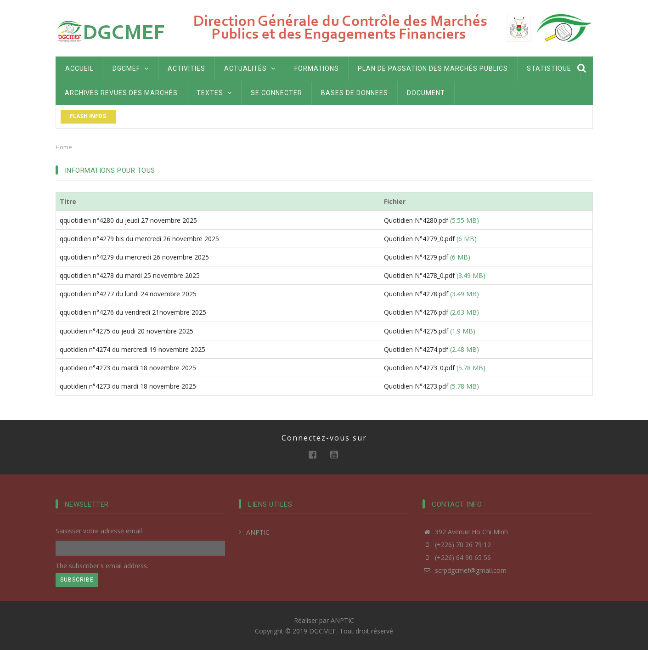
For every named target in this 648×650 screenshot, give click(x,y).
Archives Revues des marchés (121, 92)
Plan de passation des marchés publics (433, 68)
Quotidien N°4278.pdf (416, 293)
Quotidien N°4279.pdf (416, 257)
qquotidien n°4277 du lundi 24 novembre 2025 (128, 293)
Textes (214, 92)
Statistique (549, 68)
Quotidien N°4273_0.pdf (419, 367)
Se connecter (276, 92)
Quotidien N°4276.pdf (416, 312)
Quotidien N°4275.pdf (416, 331)
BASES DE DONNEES (354, 92)
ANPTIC (258, 532)
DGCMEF (131, 68)
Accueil (79, 68)
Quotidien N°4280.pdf (416, 220)
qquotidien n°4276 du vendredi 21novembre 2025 (133, 312)
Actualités (250, 68)
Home (64, 147)
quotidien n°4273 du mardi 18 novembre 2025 (128, 367)
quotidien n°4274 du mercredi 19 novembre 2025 (132, 349)
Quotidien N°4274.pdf (416, 349)
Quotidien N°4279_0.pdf (419, 238)
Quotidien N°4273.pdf (416, 386)
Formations (316, 68)
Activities (186, 68)
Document (426, 92)
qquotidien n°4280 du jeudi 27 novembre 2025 (128, 220)
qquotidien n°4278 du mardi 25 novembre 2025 (130, 275)
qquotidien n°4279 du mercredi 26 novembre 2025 (134, 257)
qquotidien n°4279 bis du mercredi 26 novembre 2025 (139, 238)
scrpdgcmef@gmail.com (465, 570)
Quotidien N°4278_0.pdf (419, 275)
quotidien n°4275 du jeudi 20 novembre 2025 (126, 331)
